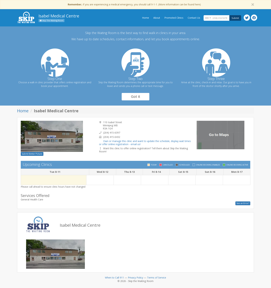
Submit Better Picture (32, 153)
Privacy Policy (135, 277)
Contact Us (194, 17)
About (156, 17)
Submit (235, 18)
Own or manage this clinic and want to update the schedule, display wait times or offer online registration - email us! (145, 142)
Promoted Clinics (173, 17)
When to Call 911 (114, 277)
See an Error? (242, 203)
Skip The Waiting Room (51, 20)
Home (145, 17)
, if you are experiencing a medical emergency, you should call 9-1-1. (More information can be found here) (134, 4)
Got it (135, 96)
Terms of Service (156, 277)
